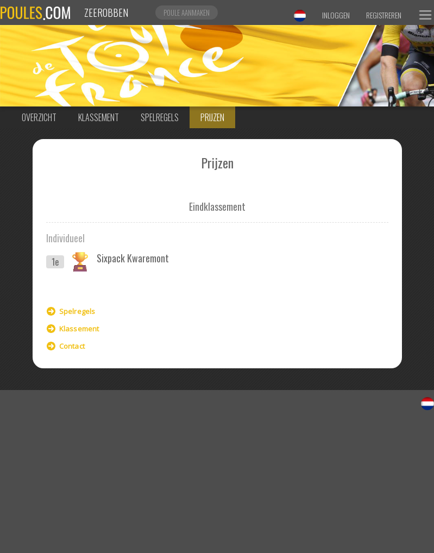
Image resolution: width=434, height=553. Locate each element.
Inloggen (336, 15)
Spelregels (160, 117)
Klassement (98, 117)
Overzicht (39, 117)
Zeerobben (106, 12)
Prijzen (212, 117)
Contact (72, 346)
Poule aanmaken (186, 12)
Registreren (383, 15)
